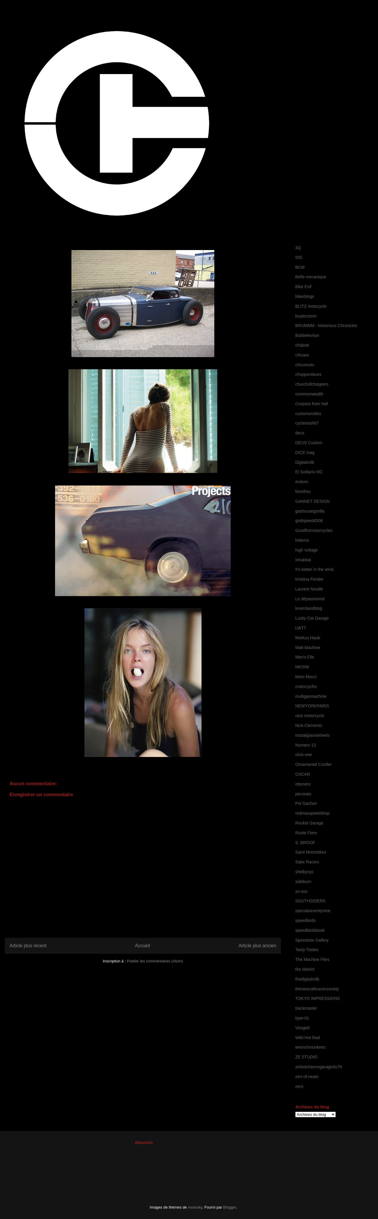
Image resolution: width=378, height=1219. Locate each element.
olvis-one (303, 754)
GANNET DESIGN (312, 501)
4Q (298, 247)
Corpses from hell (311, 403)
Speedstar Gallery (312, 940)
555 (298, 257)
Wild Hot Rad (307, 1037)
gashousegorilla (309, 511)
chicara (302, 355)
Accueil (142, 945)
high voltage (306, 550)
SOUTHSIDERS (310, 900)
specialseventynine (312, 910)
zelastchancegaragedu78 (318, 1066)
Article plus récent (28, 945)
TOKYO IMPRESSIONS (317, 998)
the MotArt (305, 969)
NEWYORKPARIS (312, 705)
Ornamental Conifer (313, 764)
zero (299, 1086)
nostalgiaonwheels (312, 735)
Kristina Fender (309, 579)
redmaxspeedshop (312, 813)
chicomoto (304, 364)
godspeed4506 (309, 520)
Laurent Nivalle (309, 589)
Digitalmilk (304, 462)
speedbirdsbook (310, 930)
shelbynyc (304, 871)
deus (299, 433)
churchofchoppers (311, 384)
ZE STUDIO (306, 1057)
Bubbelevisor (307, 335)
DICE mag (305, 452)
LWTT (300, 628)
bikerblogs (304, 296)
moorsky (195, 1207)
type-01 (302, 1018)
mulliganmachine (311, 696)
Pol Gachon (306, 803)
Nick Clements (308, 725)
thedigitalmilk (307, 979)
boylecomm (306, 316)
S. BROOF (305, 842)
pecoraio (303, 793)
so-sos (301, 891)
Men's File (304, 657)
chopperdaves (308, 374)
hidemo (302, 540)
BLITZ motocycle (311, 306)
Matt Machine (307, 647)
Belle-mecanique (310, 276)
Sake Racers (307, 862)
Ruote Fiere (306, 832)
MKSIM (302, 667)
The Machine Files (312, 959)
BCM (299, 267)
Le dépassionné (310, 598)
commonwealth (309, 394)
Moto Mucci (306, 676)
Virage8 (302, 1027)
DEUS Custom (308, 442)
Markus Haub (307, 637)
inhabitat (303, 559)
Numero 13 (305, 745)
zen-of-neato (307, 1076)
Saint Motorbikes (310, 852)
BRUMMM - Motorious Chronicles (326, 325)
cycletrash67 (307, 423)
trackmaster (306, 1008)
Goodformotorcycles (313, 530)
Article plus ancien (257, 945)
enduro (301, 481)
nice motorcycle (309, 715)
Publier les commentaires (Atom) (155, 961)
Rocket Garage (309, 823)
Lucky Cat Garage (312, 618)
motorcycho (306, 686)
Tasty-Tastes (306, 949)
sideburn (303, 881)
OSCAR (302, 774)
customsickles (308, 413)
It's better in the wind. (315, 569)
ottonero (302, 784)
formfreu (303, 491)
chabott (302, 345)
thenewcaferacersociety (317, 988)
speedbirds (305, 920)
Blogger (229, 1207)
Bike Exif (303, 286)
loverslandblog (308, 608)
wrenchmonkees (310, 1047)
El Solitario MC (309, 471)
